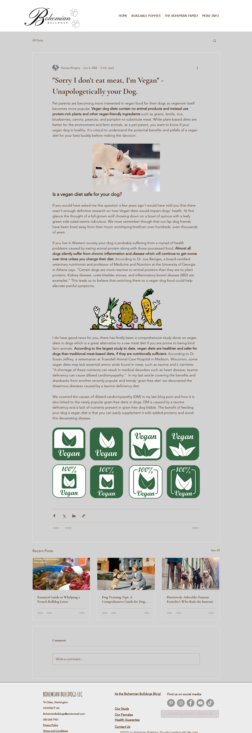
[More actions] (197, 67)
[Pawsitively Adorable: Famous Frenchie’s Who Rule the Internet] (191, 574)
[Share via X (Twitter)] (64, 516)
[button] (181, 16)
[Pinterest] (171, 703)
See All (215, 550)
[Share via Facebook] (54, 516)
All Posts (37, 40)
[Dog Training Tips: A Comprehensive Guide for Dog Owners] (126, 574)
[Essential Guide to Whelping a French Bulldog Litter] (61, 574)
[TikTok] (210, 703)
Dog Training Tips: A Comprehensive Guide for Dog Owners (123, 599)
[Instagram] (181, 703)
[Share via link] (83, 516)
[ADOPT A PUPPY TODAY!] (190, 714)
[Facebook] (190, 703)
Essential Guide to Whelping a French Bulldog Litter (58, 599)
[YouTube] (200, 703)
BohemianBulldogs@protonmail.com (64, 713)
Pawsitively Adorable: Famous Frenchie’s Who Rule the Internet (190, 599)
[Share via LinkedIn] (74, 516)
